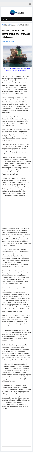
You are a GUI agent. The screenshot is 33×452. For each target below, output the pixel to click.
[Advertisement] (16, 212)
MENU (4, 19)
